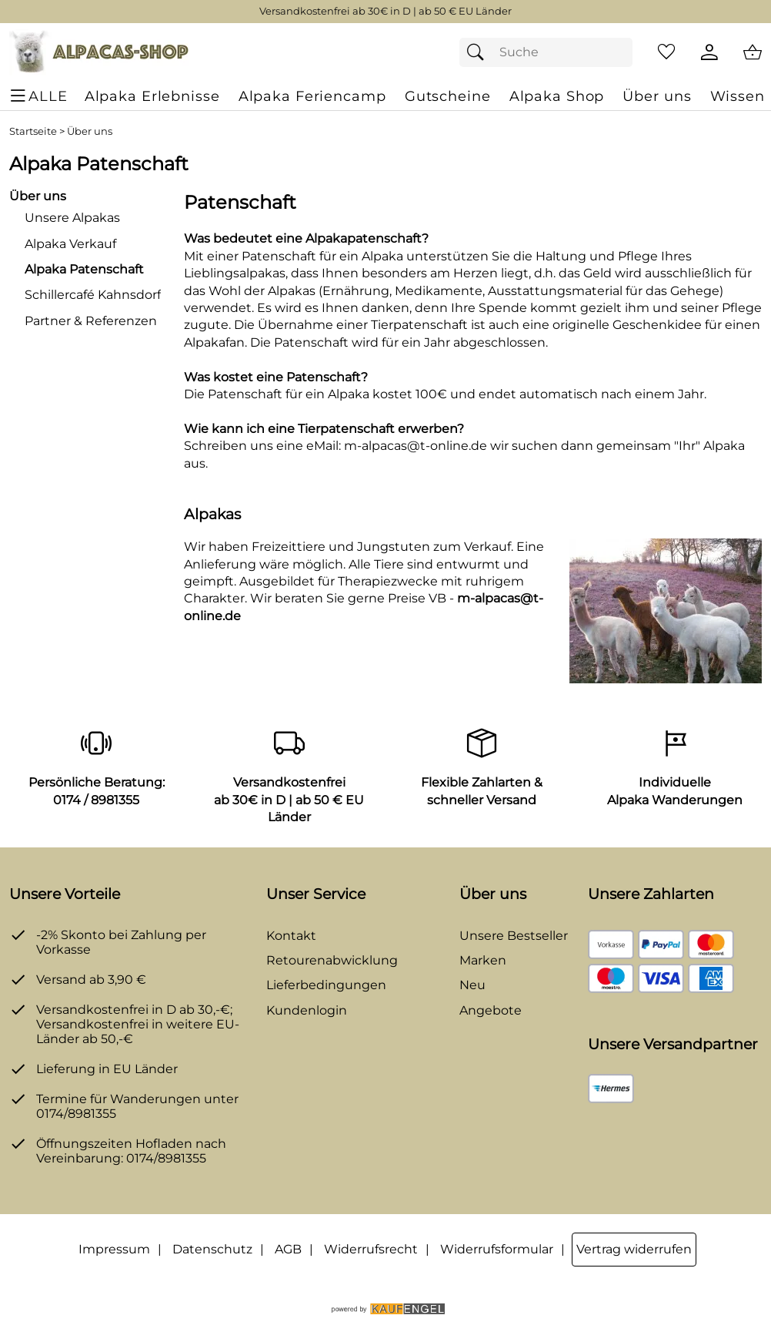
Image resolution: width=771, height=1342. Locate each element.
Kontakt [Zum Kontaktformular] (291, 935)
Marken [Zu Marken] (482, 960)
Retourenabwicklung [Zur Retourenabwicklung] (332, 960)
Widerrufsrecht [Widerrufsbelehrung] (371, 1249)
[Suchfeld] (546, 52)
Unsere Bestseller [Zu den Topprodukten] (513, 935)
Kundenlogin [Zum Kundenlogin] (306, 1010)
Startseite (33, 131)
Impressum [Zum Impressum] (114, 1249)
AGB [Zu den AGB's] (288, 1249)
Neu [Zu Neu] (472, 985)
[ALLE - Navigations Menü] (40, 96)
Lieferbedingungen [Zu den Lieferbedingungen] (326, 985)
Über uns (89, 131)
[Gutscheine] (448, 96)
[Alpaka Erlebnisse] (152, 96)
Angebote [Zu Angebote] (490, 1010)
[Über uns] (656, 96)
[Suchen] (479, 52)
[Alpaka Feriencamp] (312, 96)
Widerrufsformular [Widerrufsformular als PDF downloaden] (496, 1249)
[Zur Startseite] (99, 52)
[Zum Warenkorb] (752, 52)
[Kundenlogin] (709, 52)
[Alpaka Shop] (557, 96)
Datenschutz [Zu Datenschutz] (212, 1249)
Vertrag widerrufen (634, 1249)
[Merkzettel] (666, 52)
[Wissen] (737, 96)
